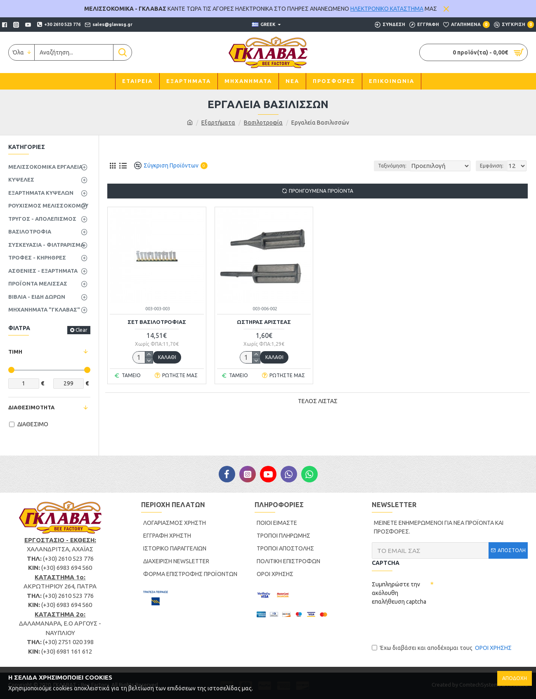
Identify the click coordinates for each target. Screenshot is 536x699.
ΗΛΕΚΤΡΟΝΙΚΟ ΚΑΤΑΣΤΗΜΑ (386, 8)
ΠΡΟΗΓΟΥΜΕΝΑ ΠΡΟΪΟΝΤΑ (321, 191)
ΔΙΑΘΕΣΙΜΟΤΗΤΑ (31, 407)
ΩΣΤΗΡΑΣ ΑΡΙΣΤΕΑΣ (264, 322)
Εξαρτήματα (218, 122)
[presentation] (434, 624)
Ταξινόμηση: (384, 165)
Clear (81, 330)
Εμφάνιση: (494, 165)
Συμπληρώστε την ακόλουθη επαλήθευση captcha (399, 593)
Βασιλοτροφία (263, 122)
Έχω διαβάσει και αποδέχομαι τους (442, 648)
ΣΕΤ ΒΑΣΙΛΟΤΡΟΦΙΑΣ (157, 322)
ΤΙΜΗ (15, 351)
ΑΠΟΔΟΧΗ (514, 678)
